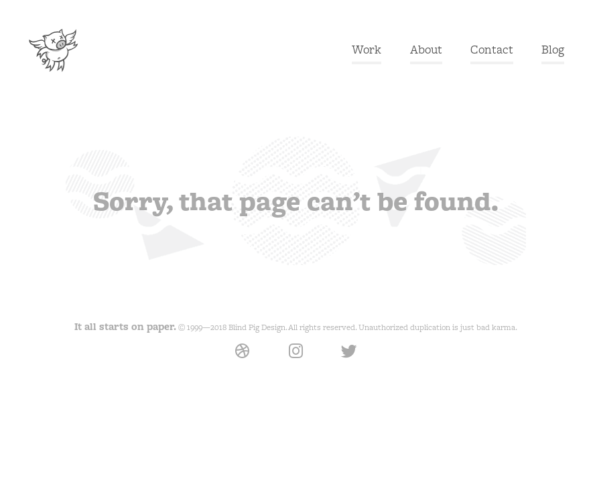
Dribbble (242, 360)
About (426, 49)
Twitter (349, 352)
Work (366, 49)
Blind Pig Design (53, 50)
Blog (552, 49)
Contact (491, 49)
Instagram (296, 360)
